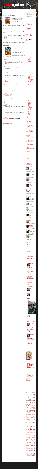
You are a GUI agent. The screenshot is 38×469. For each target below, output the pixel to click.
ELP (34, 401)
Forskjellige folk (29, 97)
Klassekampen (30, 415)
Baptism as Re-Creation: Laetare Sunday (31, 324)
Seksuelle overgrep (28, 437)
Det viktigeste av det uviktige (30, 73)
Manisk (28, 64)
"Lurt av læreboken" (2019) (29, 24)
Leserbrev (31, 420)
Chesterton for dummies (30, 101)
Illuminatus (31, 412)
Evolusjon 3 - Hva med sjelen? (29, 130)
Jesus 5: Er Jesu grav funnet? (29, 141)
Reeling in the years (30, 77)
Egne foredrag (31, 403)
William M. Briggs (29, 248)
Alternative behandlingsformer (31, 392)
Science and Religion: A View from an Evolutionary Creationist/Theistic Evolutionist (30, 328)
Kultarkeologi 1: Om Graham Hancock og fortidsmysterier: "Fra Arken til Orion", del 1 (30, 144)
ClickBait (31, 288)
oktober (28, 58)
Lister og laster (29, 81)
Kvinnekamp (27, 420)
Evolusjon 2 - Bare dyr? (28, 129)
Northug (34, 428)
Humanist (27, 410)
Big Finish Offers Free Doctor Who (30, 321)
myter (27, 454)
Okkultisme (32, 430)
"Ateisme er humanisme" (30, 63)
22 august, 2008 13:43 (8, 99)
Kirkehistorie (29, 414)
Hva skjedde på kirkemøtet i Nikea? (29, 136)
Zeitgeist (32, 447)
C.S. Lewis (27, 396)
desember (29, 56)
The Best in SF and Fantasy (30, 375)
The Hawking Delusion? (30, 184)
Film (34, 404)
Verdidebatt (31, 445)
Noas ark (27, 428)
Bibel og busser (29, 208)
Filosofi (32, 405)
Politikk (32, 431)
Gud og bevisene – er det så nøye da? (30, 134)
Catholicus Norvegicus (29, 318)
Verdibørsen (28, 445)
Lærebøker (27, 421)
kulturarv (29, 452)
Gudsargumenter (33, 407)
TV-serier (33, 440)
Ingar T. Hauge (6, 104)
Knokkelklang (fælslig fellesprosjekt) (30, 35)
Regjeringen (30, 434)
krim (29, 451)
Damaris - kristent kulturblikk (30, 364)
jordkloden (31, 450)
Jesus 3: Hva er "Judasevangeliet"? (29, 139)
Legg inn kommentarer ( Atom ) (9, 123)
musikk (32, 453)
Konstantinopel (28, 417)
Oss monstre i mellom (30, 107)
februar (28, 115)
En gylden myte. (29, 103)
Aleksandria (33, 391)
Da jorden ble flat (32, 397)
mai (28, 112)
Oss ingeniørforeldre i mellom (31, 82)
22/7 (27, 391)
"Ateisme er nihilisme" (30, 74)
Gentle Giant (28, 366)
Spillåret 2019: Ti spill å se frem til (30, 345)
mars (28, 114)
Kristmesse (29, 419)
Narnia (27, 426)
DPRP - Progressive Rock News (30, 365)
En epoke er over (29, 108)
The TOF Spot (28, 292)
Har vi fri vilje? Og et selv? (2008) (29, 162)
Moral (30, 425)
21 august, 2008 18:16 (8, 63)
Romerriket (29, 436)
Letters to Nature (29, 331)
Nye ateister (30, 429)
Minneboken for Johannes (29, 36)
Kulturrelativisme (32, 419)
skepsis (30, 455)
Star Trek (31, 439)
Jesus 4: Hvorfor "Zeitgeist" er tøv (29, 140)
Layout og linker (29, 104)
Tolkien (32, 442)
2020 (27, 44)
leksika (28, 453)
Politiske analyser (29, 83)
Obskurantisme (27, 430)
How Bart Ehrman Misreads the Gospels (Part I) (32, 264)
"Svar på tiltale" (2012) (28, 29)
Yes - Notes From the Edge (30, 376)
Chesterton (31, 396)
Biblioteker (27, 395)
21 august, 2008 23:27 (8, 95)
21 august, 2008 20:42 (8, 81)
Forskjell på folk (29, 98)
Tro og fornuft (31, 443)
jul (34, 450)
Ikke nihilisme (29, 72)
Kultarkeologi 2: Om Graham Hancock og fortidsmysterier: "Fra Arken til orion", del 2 (30, 147)
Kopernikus (32, 417)
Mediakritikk (29, 422)
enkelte (5, 14)
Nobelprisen (31, 428)
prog (31, 454)
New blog (28, 319)
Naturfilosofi (31, 426)
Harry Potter (29, 408)
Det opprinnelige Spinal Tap (30, 80)
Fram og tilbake (29, 102)
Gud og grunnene (28, 135)
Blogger (32, 395)
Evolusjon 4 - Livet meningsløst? (29, 131)
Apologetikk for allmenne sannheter (29, 122)
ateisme (32, 448)
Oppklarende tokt (29, 99)
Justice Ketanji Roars (29, 249)
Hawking (32, 408)
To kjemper (29, 106)
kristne (32, 451)
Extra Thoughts (29, 273)
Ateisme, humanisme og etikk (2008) (30, 159)
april (28, 113)
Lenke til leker (29, 100)
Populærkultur (32, 432)
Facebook (31, 404)
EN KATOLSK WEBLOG (30, 267)
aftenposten (28, 448)
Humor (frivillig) (32, 410)
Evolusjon (27, 404)
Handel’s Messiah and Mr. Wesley (30, 258)
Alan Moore (30, 391)
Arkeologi (27, 394)
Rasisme (27, 434)
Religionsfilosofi (31, 435)
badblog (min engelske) (28, 34)
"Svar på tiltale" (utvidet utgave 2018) (30, 25)
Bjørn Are (6, 93)
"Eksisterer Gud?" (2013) (28, 28)
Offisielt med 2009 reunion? (30, 79)
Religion (34, 434)
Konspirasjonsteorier (29, 416)
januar (28, 116)
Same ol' (28, 105)
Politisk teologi (28, 432)
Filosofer (29, 405)
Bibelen (32, 394)
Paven (28, 431)
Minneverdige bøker (6, 12)
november (29, 57)
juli (28, 110)
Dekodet (27, 399)
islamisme (27, 450)
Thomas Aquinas (28, 442)
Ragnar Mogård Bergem (29, 380)
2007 (27, 117)
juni (28, 111)
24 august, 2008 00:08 (8, 115)
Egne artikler (30, 402)
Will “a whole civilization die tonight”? (31, 245)
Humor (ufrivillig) (32, 411)
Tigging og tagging (29, 109)
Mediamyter (33, 422)
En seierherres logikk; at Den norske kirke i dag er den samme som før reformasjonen (30, 269)
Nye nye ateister (30, 173)
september (29, 59)
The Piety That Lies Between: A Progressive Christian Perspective (30, 298)
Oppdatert (29, 78)
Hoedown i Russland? (30, 96)
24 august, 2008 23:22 (8, 119)
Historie (27, 409)
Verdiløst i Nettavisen (30, 230)
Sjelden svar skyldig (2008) (29, 164)
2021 (27, 43)
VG (28, 444)
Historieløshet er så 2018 (30, 225)
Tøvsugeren (28, 333)
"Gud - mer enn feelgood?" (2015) (29, 27)
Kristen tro (28, 418)
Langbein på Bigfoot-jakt (30, 84)
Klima (34, 415)
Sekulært (32, 437)
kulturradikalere (33, 452)
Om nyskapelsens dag (29, 251)
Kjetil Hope (28, 316)
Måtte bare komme (29, 62)
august (28, 60)
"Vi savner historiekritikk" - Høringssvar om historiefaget (31, 215)
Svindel (30, 440)
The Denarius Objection (29, 274)
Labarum (28, 347)
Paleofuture (28, 300)
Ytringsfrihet (27, 447)
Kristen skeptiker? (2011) (28, 163)
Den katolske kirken (32, 400)
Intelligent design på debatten (31, 235)
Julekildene (29, 220)
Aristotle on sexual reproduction (30, 253)
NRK (32, 425)
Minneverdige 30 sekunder (30, 76)
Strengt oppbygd (29, 61)
